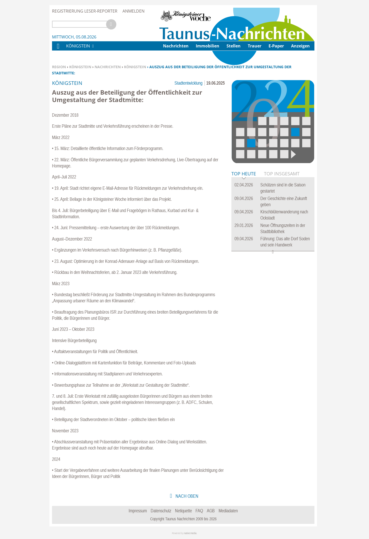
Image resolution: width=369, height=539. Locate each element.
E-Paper (276, 46)
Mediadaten (228, 510)
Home (58, 49)
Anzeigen (300, 46)
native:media (190, 533)
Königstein (80, 66)
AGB (211, 510)
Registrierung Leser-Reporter (84, 11)
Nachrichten (108, 66)
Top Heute (243, 174)
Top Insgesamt (282, 173)
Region (59, 66)
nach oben (186, 496)
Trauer (254, 46)
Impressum (138, 510)
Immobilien (207, 46)
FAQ (199, 510)
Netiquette (183, 510)
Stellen (234, 46)
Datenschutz (161, 510)
